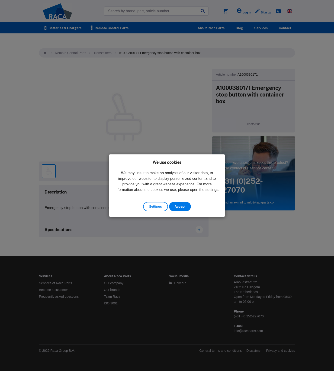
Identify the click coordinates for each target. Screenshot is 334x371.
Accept (180, 206)
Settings (155, 206)
